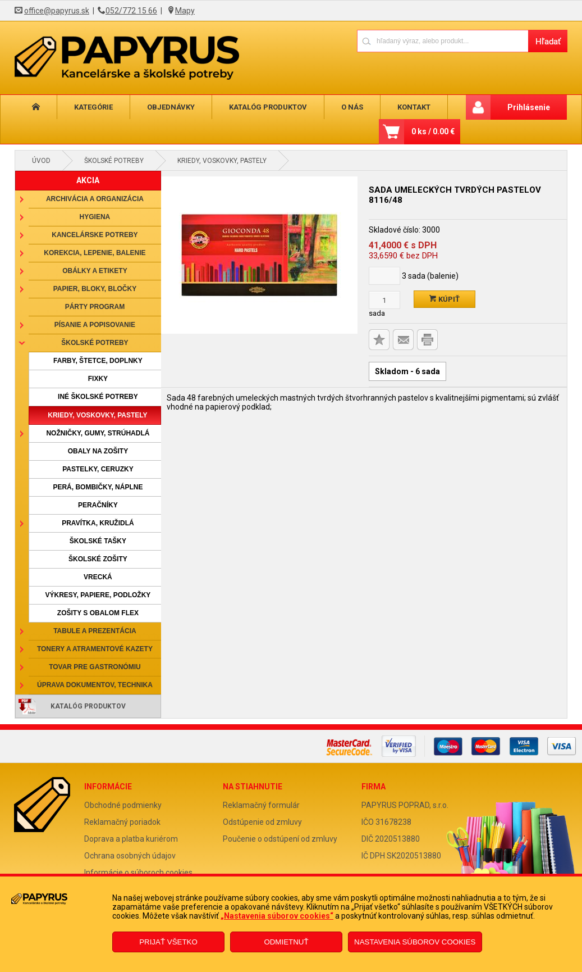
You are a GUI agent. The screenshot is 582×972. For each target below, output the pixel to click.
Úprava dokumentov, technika (95, 685)
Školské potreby (114, 161)
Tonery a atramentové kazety (95, 649)
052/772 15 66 (131, 10)
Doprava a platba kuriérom (131, 838)
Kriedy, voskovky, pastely (222, 161)
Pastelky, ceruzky (97, 469)
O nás (329, 107)
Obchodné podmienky (123, 805)
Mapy (185, 10)
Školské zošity (97, 559)
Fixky (98, 379)
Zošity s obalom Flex (98, 613)
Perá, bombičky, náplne (98, 487)
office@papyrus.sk (56, 10)
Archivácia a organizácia (95, 199)
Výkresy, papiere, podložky (98, 595)
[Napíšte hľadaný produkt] (442, 41)
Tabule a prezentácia (94, 631)
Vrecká (98, 577)
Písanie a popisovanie (94, 325)
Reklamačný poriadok (122, 821)
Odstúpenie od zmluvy (262, 821)
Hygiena (95, 217)
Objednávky (157, 107)
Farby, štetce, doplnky (98, 361)
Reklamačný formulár (261, 805)
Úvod (41, 161)
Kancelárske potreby (95, 235)
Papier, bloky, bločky (94, 289)
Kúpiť (444, 299)
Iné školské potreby (98, 397)
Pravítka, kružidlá (98, 523)
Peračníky (98, 505)
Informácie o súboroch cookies (138, 872)
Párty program (95, 307)
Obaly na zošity (98, 451)
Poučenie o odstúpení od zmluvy (280, 838)
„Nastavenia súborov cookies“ (277, 915)
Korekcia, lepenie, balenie (94, 253)
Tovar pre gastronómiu (95, 667)
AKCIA (87, 180)
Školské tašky (98, 541)
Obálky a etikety (94, 271)
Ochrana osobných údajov (130, 855)
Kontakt (384, 107)
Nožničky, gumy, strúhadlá (97, 433)
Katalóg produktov (249, 107)
